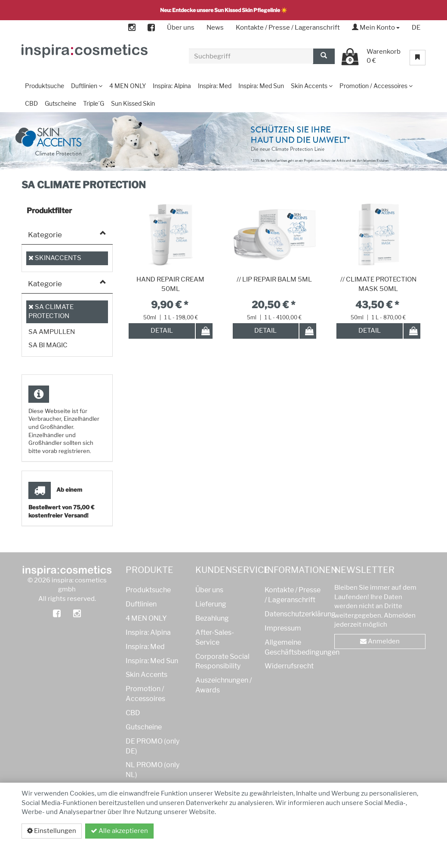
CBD (133, 713)
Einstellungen (51, 831)
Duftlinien (141, 604)
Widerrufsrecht (289, 666)
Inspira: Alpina (148, 632)
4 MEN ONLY (146, 618)
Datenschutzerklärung (380, 831)
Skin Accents (146, 674)
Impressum (283, 628)
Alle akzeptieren (119, 831)
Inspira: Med (145, 647)
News (215, 27)
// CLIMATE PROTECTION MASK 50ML (378, 284)
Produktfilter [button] (49, 210)
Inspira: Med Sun (152, 661)
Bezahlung (212, 618)
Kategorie (45, 234)
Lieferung (210, 604)
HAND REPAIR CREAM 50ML (170, 284)
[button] (421, 182)
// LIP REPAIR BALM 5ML (274, 279)
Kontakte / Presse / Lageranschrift (288, 27)
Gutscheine (144, 727)
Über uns (180, 27)
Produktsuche (148, 590)
